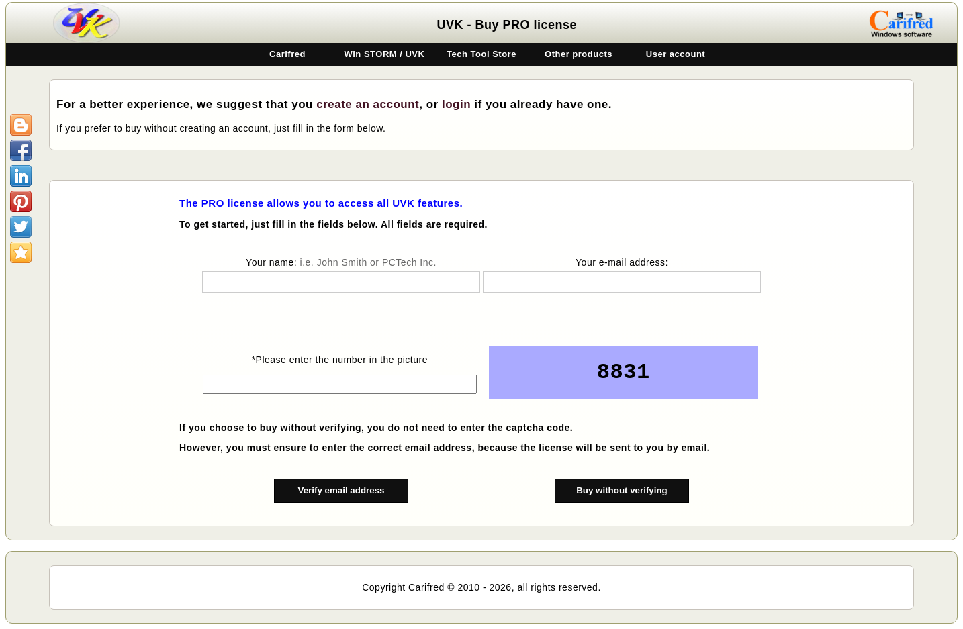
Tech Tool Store (481, 54)
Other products (578, 54)
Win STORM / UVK (385, 54)
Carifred (287, 54)
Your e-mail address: (622, 262)
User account (675, 54)
